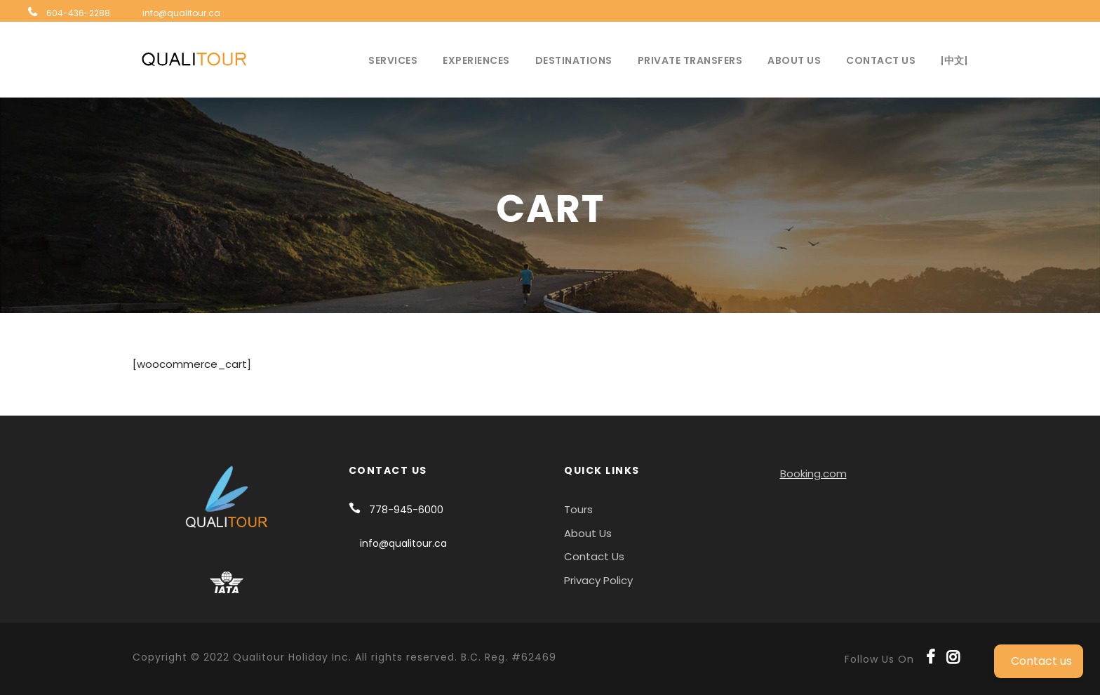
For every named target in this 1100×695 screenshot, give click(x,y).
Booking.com (813, 473)
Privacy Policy (598, 580)
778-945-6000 (406, 510)
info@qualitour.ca (181, 13)
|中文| (954, 60)
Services (392, 60)
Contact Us (880, 60)
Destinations (573, 60)
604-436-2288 (78, 13)
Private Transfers (690, 60)
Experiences (476, 60)
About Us (794, 60)
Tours (578, 509)
